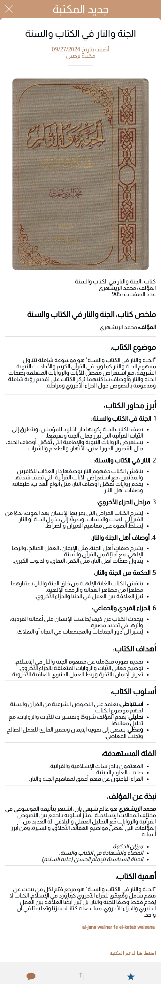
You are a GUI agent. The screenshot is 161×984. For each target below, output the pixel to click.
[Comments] (30, 976)
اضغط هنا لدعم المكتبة (133, 953)
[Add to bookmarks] (130, 976)
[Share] (80, 976)
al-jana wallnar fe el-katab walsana (118, 927)
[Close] (9, 9)
